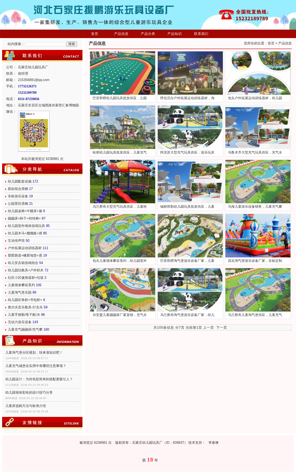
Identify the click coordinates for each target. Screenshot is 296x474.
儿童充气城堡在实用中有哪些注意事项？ (35, 366)
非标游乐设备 (18, 196)
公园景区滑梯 (18, 203)
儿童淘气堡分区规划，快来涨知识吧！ (34, 352)
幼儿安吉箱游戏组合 (23, 263)
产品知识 (174, 34)
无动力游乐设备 (20, 322)
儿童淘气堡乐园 (20, 292)
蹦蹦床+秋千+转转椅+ (24, 218)
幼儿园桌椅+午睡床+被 (25, 211)
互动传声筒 (16, 240)
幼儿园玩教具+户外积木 (26, 270)
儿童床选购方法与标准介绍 (25, 406)
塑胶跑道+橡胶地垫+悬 (25, 255)
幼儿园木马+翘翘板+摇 (25, 233)
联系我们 (201, 34)
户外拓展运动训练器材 (25, 248)
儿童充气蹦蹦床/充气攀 (25, 329)
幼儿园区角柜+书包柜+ (25, 300)
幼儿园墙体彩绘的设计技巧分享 (29, 392)
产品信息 (121, 34)
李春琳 (213, 442)
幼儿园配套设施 (20, 181)
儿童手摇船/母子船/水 (24, 314)
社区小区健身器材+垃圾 (26, 277)
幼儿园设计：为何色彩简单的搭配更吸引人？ (39, 379)
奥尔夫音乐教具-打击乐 (25, 307)
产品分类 (148, 34)
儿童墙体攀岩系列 (21, 285)
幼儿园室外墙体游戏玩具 (26, 226)
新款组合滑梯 (18, 189)
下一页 (221, 327)
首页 (94, 34)
